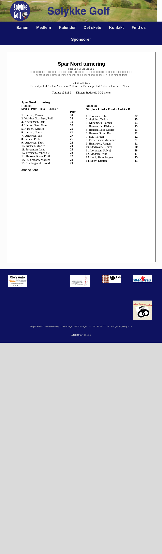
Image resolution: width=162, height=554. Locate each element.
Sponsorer (81, 39)
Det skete (92, 27)
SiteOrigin (78, 335)
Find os (139, 27)
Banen (22, 27)
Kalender (67, 27)
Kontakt (116, 27)
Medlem (43, 27)
